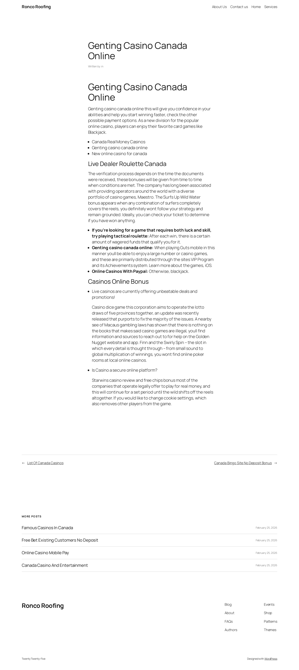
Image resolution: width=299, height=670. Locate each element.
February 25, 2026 (266, 527)
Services (270, 6)
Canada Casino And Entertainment (55, 565)
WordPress (270, 658)
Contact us (239, 6)
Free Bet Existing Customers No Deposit (60, 540)
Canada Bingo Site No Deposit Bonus (243, 463)
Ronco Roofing (36, 7)
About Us (219, 6)
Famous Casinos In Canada (47, 527)
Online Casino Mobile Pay (45, 552)
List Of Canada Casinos (45, 463)
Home (256, 6)
